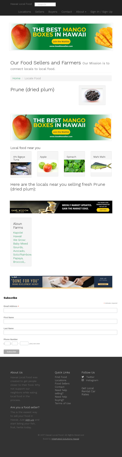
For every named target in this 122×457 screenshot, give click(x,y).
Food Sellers (62, 383)
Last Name (9, 328)
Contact (59, 386)
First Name (9, 317)
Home (16, 78)
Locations (60, 380)
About (81, 11)
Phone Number (11, 339)
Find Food (61, 376)
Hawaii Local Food (21, 3)
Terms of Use (63, 403)
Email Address (11, 306)
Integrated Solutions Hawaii (65, 439)
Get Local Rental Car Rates (88, 391)
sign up (29, 419)
